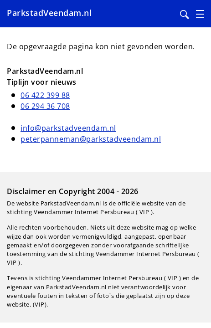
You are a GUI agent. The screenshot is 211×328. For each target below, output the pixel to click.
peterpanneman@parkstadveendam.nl (91, 139)
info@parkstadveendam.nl (68, 128)
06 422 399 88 (45, 95)
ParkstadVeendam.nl (49, 12)
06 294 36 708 (45, 106)
